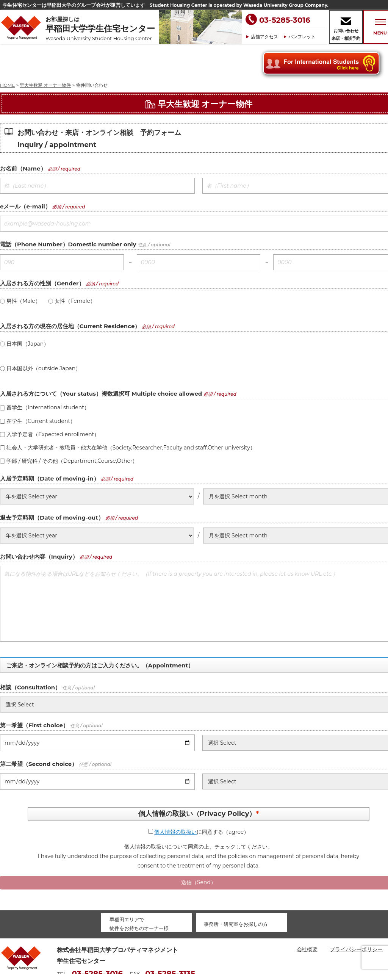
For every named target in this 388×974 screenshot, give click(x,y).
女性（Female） (71, 266)
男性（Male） (20, 266)
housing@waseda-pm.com (92, 950)
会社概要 (307, 915)
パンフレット (302, 36)
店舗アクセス (264, 36)
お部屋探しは (102, 29)
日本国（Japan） (24, 309)
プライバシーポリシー (356, 915)
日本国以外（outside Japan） (40, 334)
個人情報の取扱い (175, 797)
